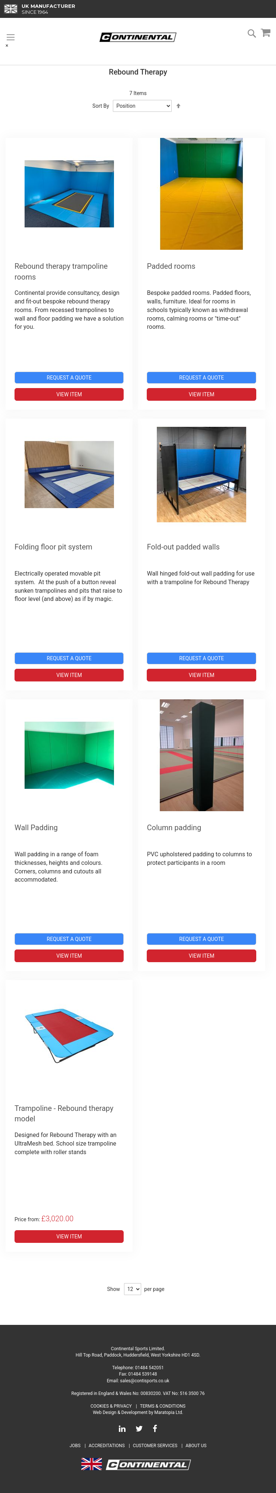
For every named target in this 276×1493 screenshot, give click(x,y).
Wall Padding (36, 827)
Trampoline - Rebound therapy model (64, 1114)
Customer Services (155, 1445)
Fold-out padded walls (183, 546)
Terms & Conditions (162, 1406)
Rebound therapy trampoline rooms (61, 271)
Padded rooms (171, 266)
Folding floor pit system (53, 546)
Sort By (100, 106)
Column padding (174, 827)
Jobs (75, 1445)
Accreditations (107, 1445)
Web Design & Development (120, 1412)
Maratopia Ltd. (168, 1412)
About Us (195, 1445)
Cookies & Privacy (111, 1406)
